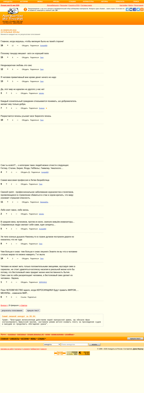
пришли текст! (135, 339)
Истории (24, 1)
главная (4, 339)
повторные (21, 334)
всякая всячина (57, 334)
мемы (33, 339)
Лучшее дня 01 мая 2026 (10, 5)
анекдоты (14, 339)
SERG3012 (43, 282)
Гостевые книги (86, 5)
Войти (130, 5)
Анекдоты (7, 1)
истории (25, 339)
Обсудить (25, 46)
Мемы (40, 1)
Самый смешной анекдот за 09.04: (19, 316)
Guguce (41, 108)
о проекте (26, 349)
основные (12, 334)
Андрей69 (43, 46)
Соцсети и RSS (74, 5)
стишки (41, 339)
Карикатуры (88, 1)
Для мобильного (53, 5)
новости (43, 349)
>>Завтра (23, 305)
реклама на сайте (7, 349)
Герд (41, 57)
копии (47, 334)
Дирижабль (44, 202)
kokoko (41, 93)
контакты (18, 349)
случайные (69, 334)
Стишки (72, 1)
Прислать (120, 1)
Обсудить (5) (25, 172)
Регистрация (138, 5)
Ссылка (23, 297)
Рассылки (63, 5)
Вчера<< (4, 305)
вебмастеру (35, 349)
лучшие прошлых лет (35, 334)
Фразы (56, 1)
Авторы (104, 1)
